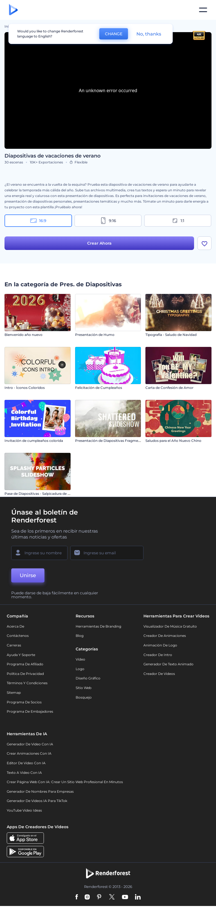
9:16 (108, 220)
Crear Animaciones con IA (29, 753)
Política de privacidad (25, 674)
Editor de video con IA (26, 763)
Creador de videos (159, 674)
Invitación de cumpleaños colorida (33, 440)
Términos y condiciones (27, 683)
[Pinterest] (99, 897)
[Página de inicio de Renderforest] (13, 10)
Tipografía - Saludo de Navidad (171, 335)
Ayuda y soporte (21, 655)
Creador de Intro (157, 655)
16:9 (38, 220)
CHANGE (113, 33)
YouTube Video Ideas (24, 810)
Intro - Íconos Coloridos (24, 388)
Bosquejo (84, 697)
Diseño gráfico (88, 678)
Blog (80, 635)
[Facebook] (76, 897)
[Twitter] (112, 897)
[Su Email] (106, 553)
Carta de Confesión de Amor (169, 388)
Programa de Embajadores (30, 711)
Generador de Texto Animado (168, 664)
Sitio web (83, 688)
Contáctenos (18, 635)
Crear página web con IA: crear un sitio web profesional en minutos (65, 782)
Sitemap (14, 692)
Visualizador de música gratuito (170, 626)
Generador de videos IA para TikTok (37, 801)
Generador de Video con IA (30, 744)
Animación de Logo (160, 645)
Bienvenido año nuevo (23, 335)
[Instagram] (87, 897)
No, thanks (148, 34)
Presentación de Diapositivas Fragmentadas (112, 440)
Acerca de (15, 626)
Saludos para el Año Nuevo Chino (173, 440)
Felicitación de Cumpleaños (98, 388)
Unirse (28, 575)
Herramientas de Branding (98, 626)
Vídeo (80, 659)
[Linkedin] (138, 897)
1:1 (178, 220)
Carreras (14, 645)
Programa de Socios (24, 702)
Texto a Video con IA (24, 772)
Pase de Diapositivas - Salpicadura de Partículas (44, 493)
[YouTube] (125, 897)
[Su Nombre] (39, 553)
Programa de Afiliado (25, 664)
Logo (80, 669)
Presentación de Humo (94, 335)
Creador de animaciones (164, 635)
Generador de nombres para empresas (40, 791)
